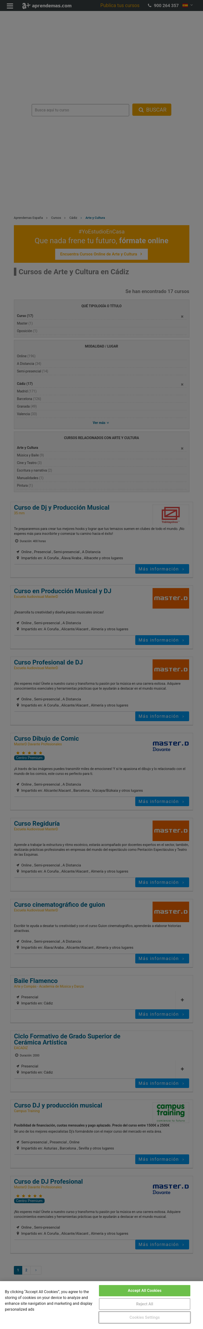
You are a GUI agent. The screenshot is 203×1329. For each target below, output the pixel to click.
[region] (101, 1305)
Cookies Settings (145, 1317)
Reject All (144, 1304)
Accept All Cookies (145, 1290)
